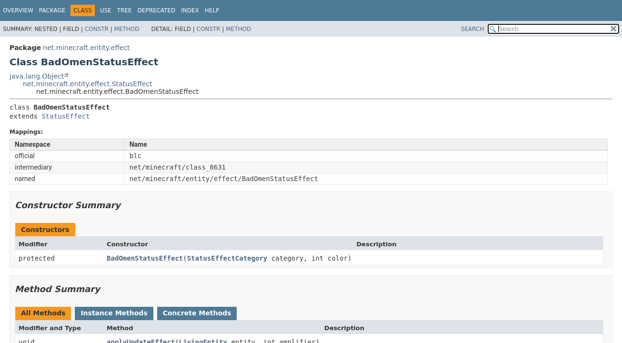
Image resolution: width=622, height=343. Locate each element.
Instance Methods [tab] (113, 313)
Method (127, 29)
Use (105, 10)
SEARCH (472, 29)
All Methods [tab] (43, 313)
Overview (18, 10)
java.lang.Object (37, 76)
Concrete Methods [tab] (197, 313)
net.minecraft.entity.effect (86, 47)
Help (212, 10)
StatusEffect (65, 116)
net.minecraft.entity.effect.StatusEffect (87, 84)
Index (190, 10)
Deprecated (157, 10)
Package (52, 10)
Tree (124, 10)
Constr (97, 29)
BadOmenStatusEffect (145, 258)
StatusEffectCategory (227, 258)
